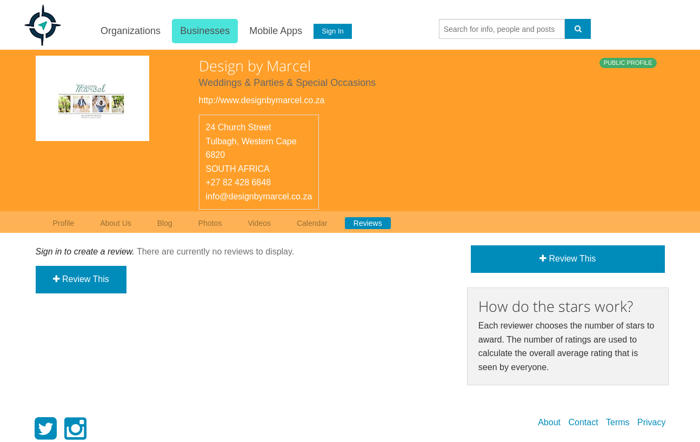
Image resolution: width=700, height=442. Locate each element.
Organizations (130, 30)
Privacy (651, 422)
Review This (81, 279)
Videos (259, 223)
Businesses (204, 30)
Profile (64, 223)
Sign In (332, 31)
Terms (618, 422)
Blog (164, 223)
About (549, 422)
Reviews (368, 223)
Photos (210, 223)
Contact (583, 422)
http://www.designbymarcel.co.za (262, 100)
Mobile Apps (275, 30)
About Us (115, 223)
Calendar (312, 223)
